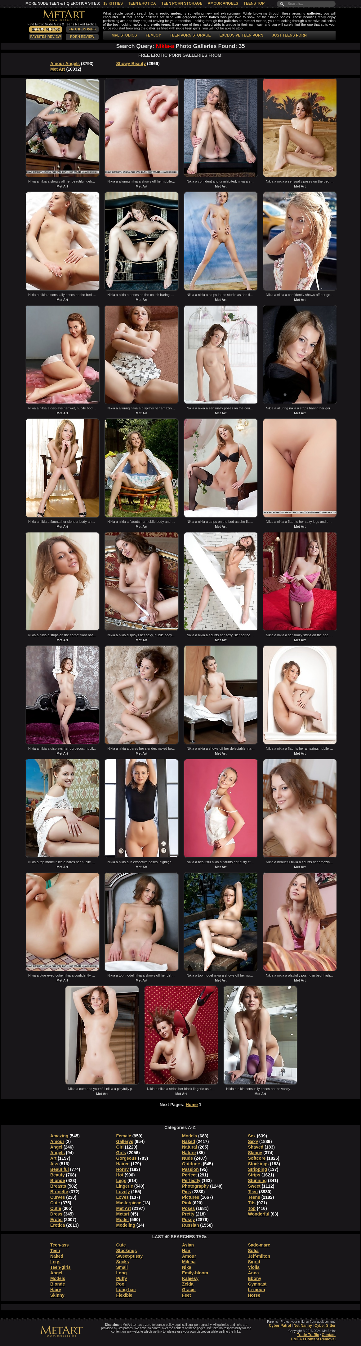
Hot (119, 1174)
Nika (186, 1267)
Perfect (189, 1174)
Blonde (57, 1180)
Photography (195, 1186)
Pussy (188, 1219)
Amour (57, 1141)
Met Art (57, 69)
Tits (252, 1202)
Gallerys (124, 1141)
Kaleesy (190, 1278)
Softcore (257, 1158)
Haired (123, 1163)
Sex (252, 1135)
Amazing (59, 1135)
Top (252, 1208)
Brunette (59, 1191)
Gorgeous (126, 1158)
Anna (253, 1272)
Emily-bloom (195, 1272)
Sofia (253, 1250)
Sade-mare (259, 1244)
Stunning (257, 1180)
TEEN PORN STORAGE (190, 35)
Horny (122, 1169)
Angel (56, 1147)
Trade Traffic (308, 1335)
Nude (187, 1158)
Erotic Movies (82, 29)
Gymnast (257, 1284)
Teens (254, 1197)
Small (122, 1267)
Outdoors (192, 1163)
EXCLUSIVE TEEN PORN (241, 35)
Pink (186, 1202)
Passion (190, 1169)
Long (121, 1272)
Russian (190, 1225)
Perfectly (191, 1180)
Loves (122, 1197)
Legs (121, 1180)
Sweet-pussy (129, 1256)
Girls (121, 1152)
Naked (188, 1141)
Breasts (58, 1186)
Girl (120, 1147)
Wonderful (259, 1213)
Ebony (254, 1278)
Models (189, 1135)
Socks (122, 1261)
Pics (186, 1191)
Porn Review (82, 36)
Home (192, 1104)
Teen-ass (59, 1244)
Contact (329, 1335)
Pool (121, 1284)
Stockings (258, 1163)
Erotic (56, 1219)
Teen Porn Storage (181, 3)
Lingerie (124, 1186)
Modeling (125, 1225)
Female (123, 1135)
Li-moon (256, 1289)
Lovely (123, 1191)
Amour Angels (223, 3)
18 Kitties (113, 3)
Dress (56, 1213)
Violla (254, 1267)
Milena (189, 1261)
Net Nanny (302, 1325)
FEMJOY (153, 35)
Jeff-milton (259, 1256)
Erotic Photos (46, 29)
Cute (55, 1202)
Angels (57, 1152)
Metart (122, 1213)
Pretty (188, 1213)
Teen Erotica (142, 3)
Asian (188, 1244)
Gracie (189, 1289)
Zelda (188, 1284)
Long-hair (126, 1289)
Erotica (57, 1225)
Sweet (254, 1186)
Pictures (190, 1197)
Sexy (253, 1141)
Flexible (124, 1295)
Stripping (257, 1169)
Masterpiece (128, 1202)
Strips (254, 1174)
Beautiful (59, 1169)
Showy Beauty (131, 63)
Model (122, 1219)
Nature (189, 1152)
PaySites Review (45, 36)
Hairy (55, 1289)
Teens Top (254, 3)
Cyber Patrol (280, 1325)
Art (53, 1158)
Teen (253, 1191)
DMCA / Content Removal (313, 1339)
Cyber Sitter (325, 1325)
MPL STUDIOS (124, 35)
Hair (186, 1250)
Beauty (57, 1174)
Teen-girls (60, 1267)
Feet (186, 1295)
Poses (188, 1208)
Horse (254, 1295)
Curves (57, 1197)
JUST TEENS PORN (289, 35)
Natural (189, 1147)
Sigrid (254, 1261)
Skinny (255, 1152)
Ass (54, 1163)
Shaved (256, 1147)
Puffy (121, 1278)
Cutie (55, 1208)
